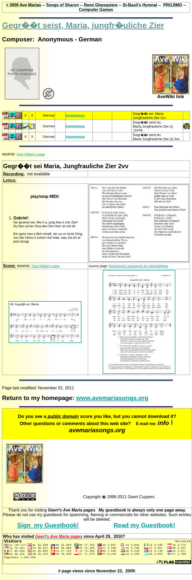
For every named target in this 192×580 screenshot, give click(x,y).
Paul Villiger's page (31, 154)
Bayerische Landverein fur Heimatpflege (138, 266)
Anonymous (75, 115)
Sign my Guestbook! (48, 525)
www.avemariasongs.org (112, 397)
